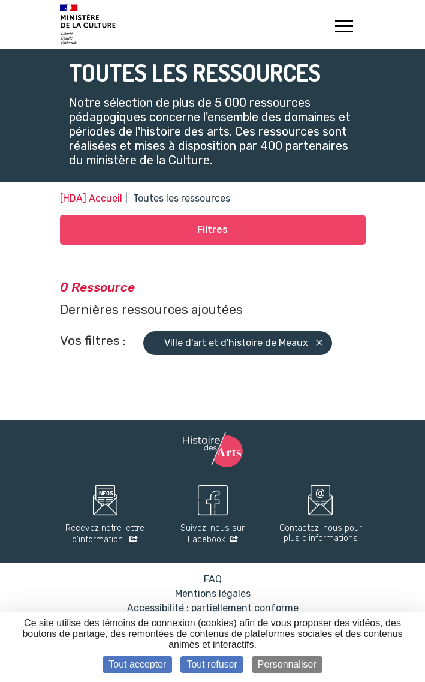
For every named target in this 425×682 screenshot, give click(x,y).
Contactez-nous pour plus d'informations (320, 533)
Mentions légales (213, 593)
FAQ (213, 579)
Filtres (212, 229)
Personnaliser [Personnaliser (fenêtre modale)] (287, 664)
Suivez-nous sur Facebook (212, 534)
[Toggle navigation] (344, 27)
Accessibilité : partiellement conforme (213, 608)
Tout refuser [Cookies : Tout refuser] (211, 664)
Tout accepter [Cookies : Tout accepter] (137, 664)
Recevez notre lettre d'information (104, 534)
